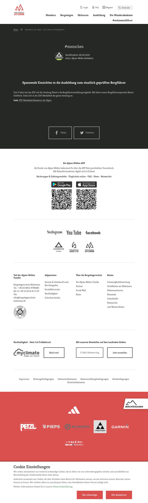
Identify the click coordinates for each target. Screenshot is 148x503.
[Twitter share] (87, 133)
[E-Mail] (89, 352)
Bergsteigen (66, 15)
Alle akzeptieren (118, 494)
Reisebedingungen (120, 379)
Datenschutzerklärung (62, 486)
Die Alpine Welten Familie (87, 281)
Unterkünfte (112, 298)
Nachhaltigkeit (51, 293)
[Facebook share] (60, 133)
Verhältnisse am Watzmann (119, 286)
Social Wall (81, 290)
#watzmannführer (123, 20)
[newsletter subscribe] (120, 352)
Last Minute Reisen (115, 306)
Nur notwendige (89, 494)
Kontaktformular (52, 289)
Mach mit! (54, 352)
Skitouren (83, 15)
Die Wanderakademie (121, 15)
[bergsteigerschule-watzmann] (89, 251)
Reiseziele (111, 294)
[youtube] (74, 235)
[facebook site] (93, 234)
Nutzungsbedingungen (43, 379)
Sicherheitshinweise (76, 382)
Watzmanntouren (115, 290)
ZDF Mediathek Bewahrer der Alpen (35, 100)
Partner (79, 286)
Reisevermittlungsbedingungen (95, 379)
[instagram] (54, 235)
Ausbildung (99, 15)
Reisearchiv (112, 302)
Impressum (24, 379)
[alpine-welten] (58, 251)
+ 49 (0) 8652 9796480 (28, 287)
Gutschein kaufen (52, 297)
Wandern (51, 15)
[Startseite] (19, 10)
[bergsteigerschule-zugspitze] (74, 251)
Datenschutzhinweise (67, 379)
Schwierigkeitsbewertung (118, 281)
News (16, 29)
